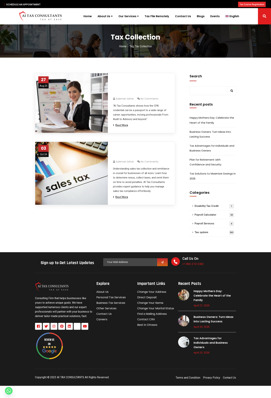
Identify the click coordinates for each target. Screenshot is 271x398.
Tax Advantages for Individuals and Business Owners (212, 148)
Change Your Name (150, 303)
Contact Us (104, 314)
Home (122, 46)
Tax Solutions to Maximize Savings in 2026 (213, 176)
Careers (101, 319)
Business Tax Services (110, 303)
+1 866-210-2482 (193, 264)
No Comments (149, 98)
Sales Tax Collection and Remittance (136, 152)
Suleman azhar (125, 98)
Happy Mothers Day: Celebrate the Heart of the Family (212, 120)
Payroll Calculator (214, 215)
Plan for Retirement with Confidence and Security (205, 162)
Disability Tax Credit (214, 206)
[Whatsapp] (9, 391)
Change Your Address (151, 292)
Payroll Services (214, 223)
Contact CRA (146, 319)
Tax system (214, 232)
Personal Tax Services (111, 297)
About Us (102, 292)
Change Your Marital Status (155, 308)
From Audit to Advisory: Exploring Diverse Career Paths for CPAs (136, 87)
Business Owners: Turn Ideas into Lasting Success (210, 134)
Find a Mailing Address (152, 314)
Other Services (106, 308)
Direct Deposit (147, 297)
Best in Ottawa (147, 325)
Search (196, 76)
